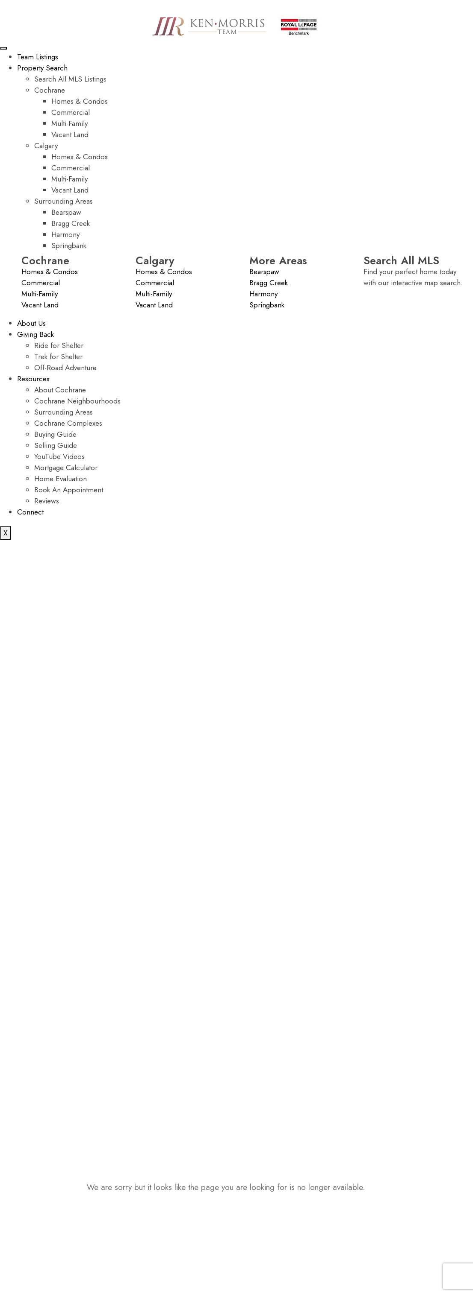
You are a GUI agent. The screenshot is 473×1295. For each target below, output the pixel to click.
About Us (31, 323)
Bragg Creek (70, 223)
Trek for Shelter (58, 356)
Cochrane (49, 90)
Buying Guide (55, 434)
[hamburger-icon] (3, 48)
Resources (33, 379)
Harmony (65, 234)
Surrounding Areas (63, 201)
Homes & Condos (79, 101)
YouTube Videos (59, 456)
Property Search (42, 68)
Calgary (46, 145)
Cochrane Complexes (68, 423)
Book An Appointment (68, 490)
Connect (30, 512)
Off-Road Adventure (65, 367)
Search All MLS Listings (70, 79)
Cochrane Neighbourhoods (77, 401)
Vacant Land (70, 134)
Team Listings (37, 57)
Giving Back (35, 334)
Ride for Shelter (58, 345)
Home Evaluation (60, 479)
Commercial (70, 112)
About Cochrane (60, 390)
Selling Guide (55, 445)
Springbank (68, 245)
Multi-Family (69, 123)
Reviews (46, 501)
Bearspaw (66, 212)
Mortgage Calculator (66, 467)
